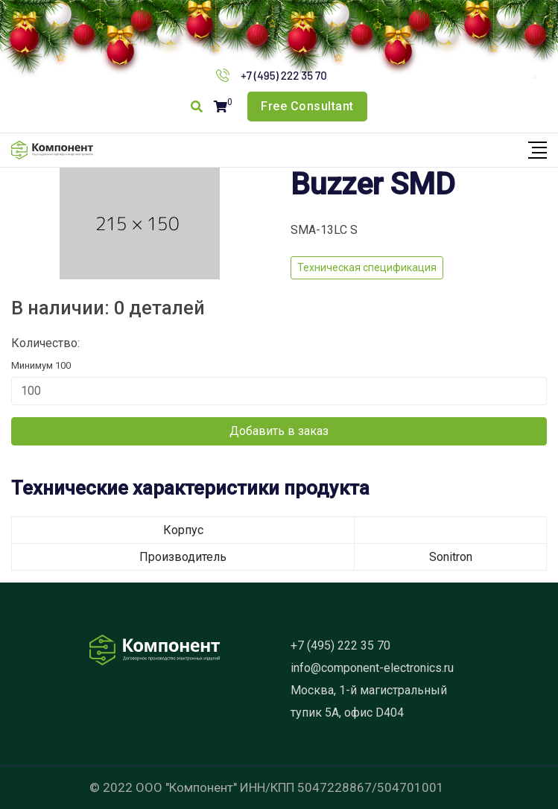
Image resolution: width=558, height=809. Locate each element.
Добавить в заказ (279, 431)
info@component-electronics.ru (372, 668)
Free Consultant (307, 106)
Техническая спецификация (367, 267)
